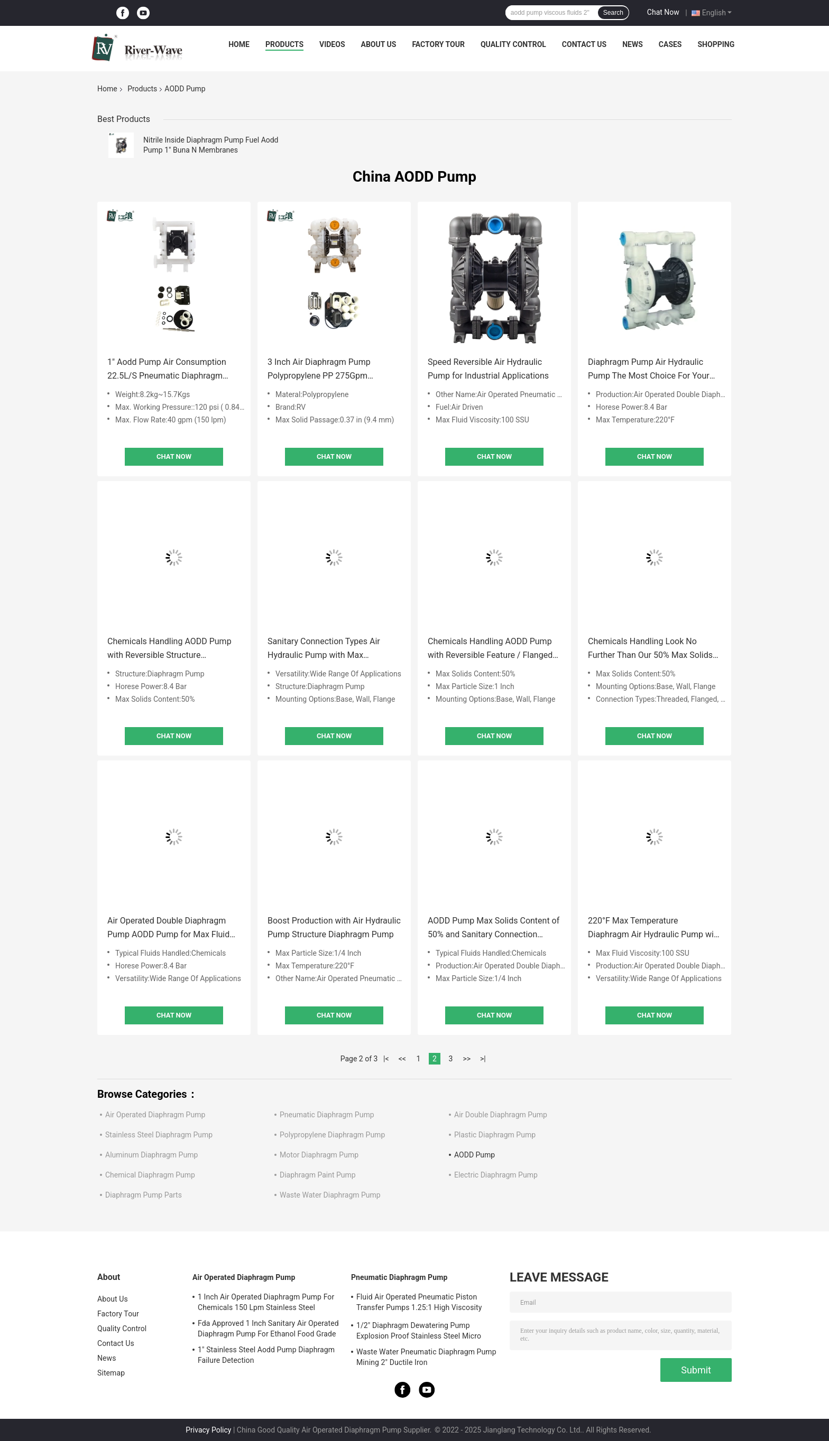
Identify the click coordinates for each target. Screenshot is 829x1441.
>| (483, 1058)
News (632, 44)
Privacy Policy (208, 1430)
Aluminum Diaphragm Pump (151, 1155)
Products (284, 44)
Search (613, 12)
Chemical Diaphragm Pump (150, 1175)
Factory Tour (438, 44)
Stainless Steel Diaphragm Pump (159, 1135)
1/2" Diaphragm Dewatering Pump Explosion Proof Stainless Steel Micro (418, 1330)
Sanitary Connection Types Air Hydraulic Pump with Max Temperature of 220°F (324, 649)
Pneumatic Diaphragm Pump (327, 1114)
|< (386, 1058)
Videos (332, 44)
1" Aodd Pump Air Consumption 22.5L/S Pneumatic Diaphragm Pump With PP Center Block (166, 370)
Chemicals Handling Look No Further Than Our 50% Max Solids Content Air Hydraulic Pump (650, 649)
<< (402, 1058)
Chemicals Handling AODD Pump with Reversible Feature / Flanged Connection (490, 649)
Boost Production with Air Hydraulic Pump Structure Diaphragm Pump (334, 927)
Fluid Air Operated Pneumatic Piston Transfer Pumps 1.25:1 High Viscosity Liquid (419, 1304)
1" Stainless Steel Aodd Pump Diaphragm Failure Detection (266, 1354)
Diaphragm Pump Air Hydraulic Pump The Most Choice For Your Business (649, 370)
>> (467, 1058)
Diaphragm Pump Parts (143, 1195)
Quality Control (513, 44)
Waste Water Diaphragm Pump (330, 1195)
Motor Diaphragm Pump (319, 1155)
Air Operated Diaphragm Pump (155, 1114)
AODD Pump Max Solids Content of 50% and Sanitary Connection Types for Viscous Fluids (493, 928)
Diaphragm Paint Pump (318, 1175)
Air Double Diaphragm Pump (500, 1114)
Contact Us (584, 44)
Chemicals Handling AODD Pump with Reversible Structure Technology (169, 649)
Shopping (716, 44)
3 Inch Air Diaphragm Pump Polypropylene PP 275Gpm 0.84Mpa (319, 370)
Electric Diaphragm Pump (496, 1175)
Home (239, 44)
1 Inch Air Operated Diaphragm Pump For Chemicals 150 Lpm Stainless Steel (266, 1302)
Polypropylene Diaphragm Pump (332, 1135)
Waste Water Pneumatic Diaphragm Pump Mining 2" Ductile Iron (426, 1357)
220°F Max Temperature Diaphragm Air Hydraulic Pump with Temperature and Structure (654, 928)
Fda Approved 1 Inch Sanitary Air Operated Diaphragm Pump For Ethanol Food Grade (268, 1328)
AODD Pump (474, 1155)
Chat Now (663, 12)
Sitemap (111, 1373)
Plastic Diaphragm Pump (495, 1135)
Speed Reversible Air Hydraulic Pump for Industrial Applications (488, 369)
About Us (379, 44)
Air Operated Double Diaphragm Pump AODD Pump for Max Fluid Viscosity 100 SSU (168, 928)
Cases (670, 44)
